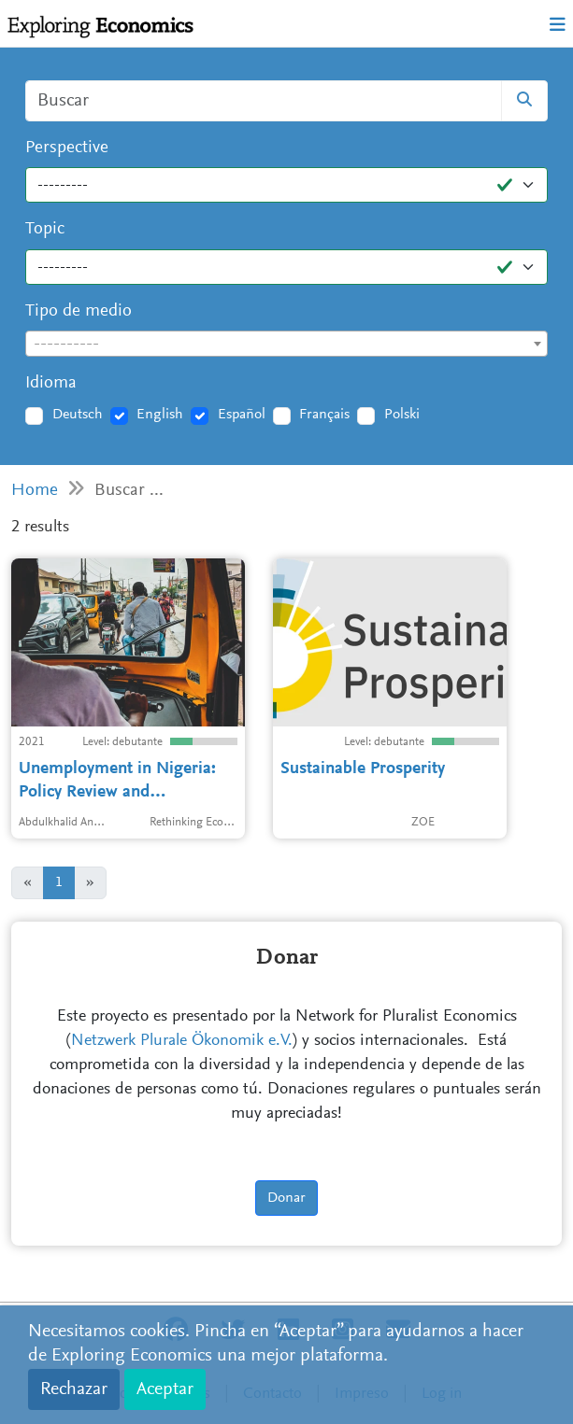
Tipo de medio (78, 311)
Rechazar (73, 1389)
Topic (44, 229)
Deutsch (77, 414)
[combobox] (286, 344)
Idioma (51, 383)
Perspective (66, 148)
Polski (402, 414)
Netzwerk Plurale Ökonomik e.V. (182, 1041)
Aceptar (164, 1389)
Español (241, 414)
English (159, 414)
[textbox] (286, 344)
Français (324, 414)
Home (34, 491)
